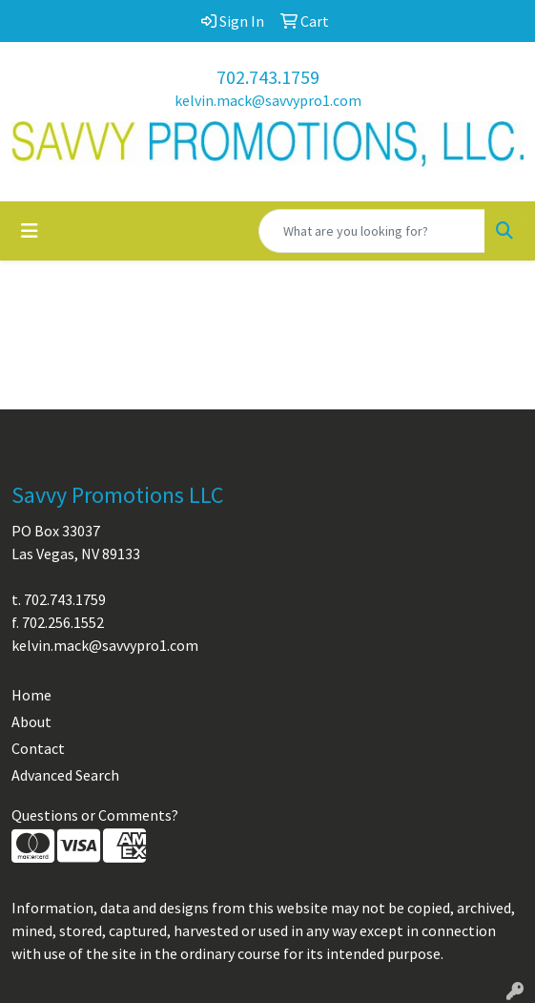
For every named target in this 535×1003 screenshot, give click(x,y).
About (31, 721)
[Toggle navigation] (30, 231)
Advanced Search (65, 774)
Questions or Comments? (94, 815)
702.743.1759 (267, 77)
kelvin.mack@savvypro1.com (268, 100)
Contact (38, 748)
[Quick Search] (371, 231)
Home (31, 694)
